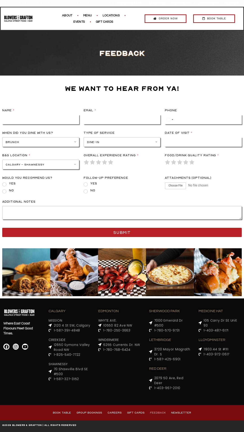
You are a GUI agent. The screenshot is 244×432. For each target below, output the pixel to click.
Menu (87, 15)
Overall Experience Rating (111, 155)
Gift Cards (104, 21)
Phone (171, 110)
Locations (111, 15)
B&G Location (16, 155)
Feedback (158, 412)
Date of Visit (178, 133)
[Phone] (203, 119)
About (67, 15)
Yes (12, 183)
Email (90, 110)
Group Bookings (89, 412)
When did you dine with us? (27, 133)
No (11, 190)
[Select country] (170, 119)
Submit (122, 232)
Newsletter (181, 412)
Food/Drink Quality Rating (192, 155)
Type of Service (99, 133)
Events (79, 21)
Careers (114, 412)
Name (8, 110)
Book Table (62, 412)
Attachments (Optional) (188, 178)
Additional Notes (19, 201)
